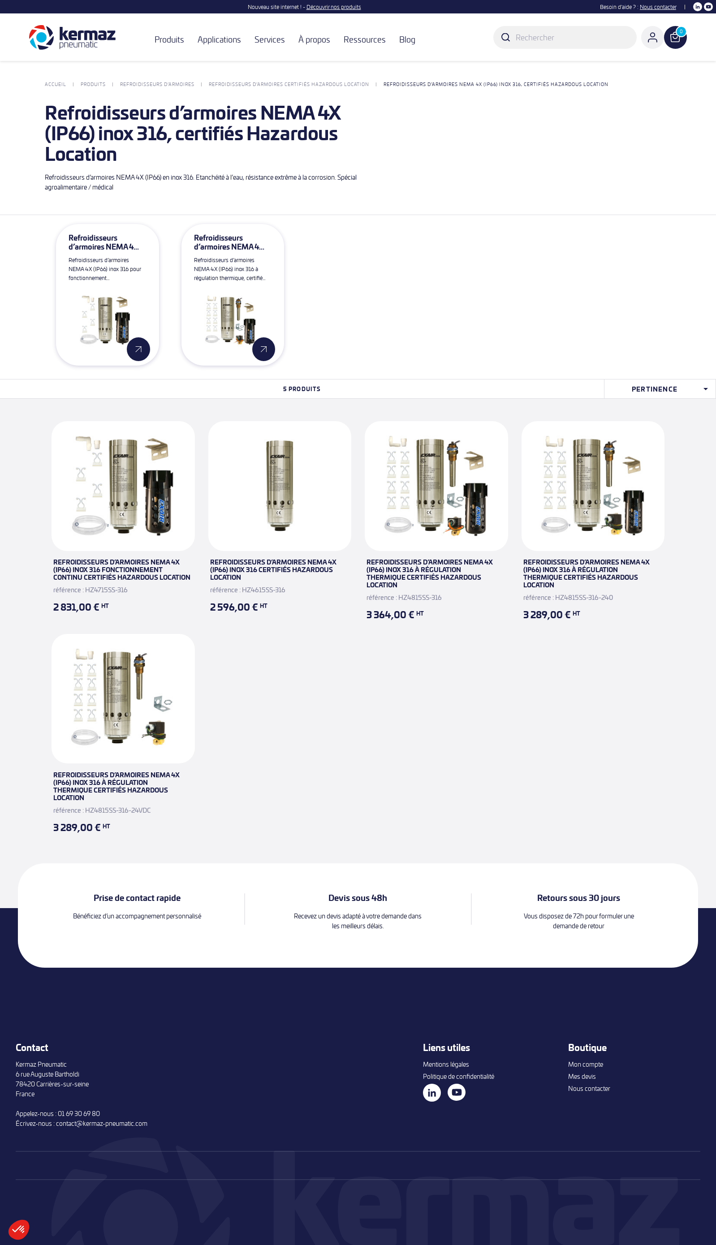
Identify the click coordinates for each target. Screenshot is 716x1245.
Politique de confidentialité (458, 1076)
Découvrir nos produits (333, 6)
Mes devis (582, 1076)
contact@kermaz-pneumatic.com (101, 1123)
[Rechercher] (565, 37)
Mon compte (585, 1064)
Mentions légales (446, 1064)
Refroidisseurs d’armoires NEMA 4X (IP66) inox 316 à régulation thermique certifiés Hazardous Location (430, 573)
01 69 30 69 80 (79, 1113)
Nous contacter (658, 6)
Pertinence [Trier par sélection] (671, 388)
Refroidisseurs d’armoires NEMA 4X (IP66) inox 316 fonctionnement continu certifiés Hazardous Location (121, 569)
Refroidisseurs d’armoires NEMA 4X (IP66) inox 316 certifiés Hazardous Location (273, 569)
